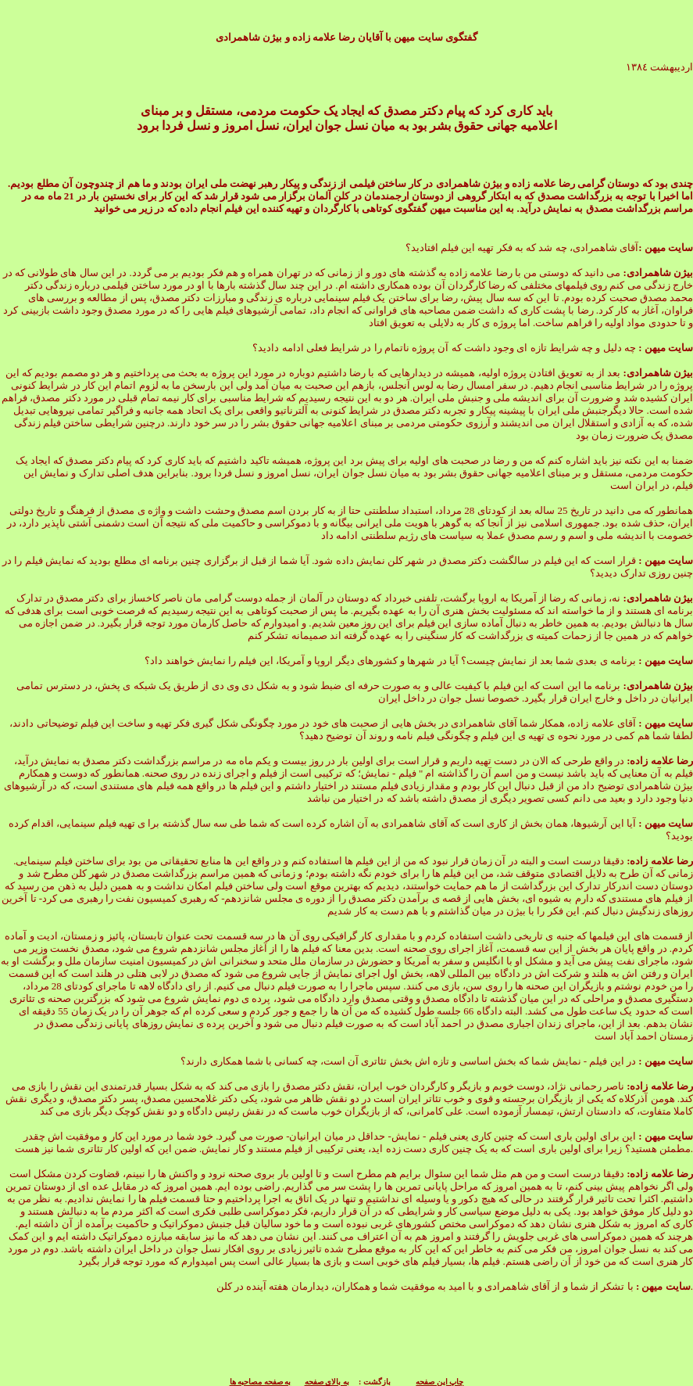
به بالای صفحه (327, 1381)
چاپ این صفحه (439, 1381)
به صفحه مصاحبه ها (260, 1381)
